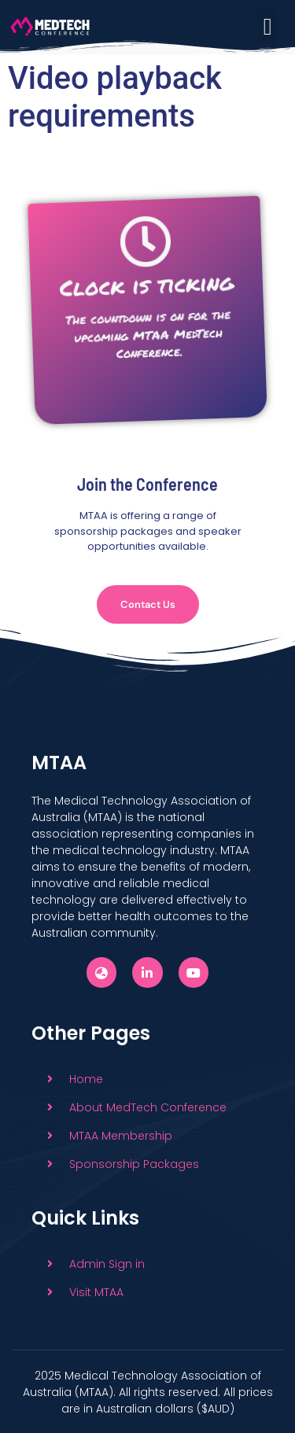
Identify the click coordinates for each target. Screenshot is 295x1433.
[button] (267, 26)
